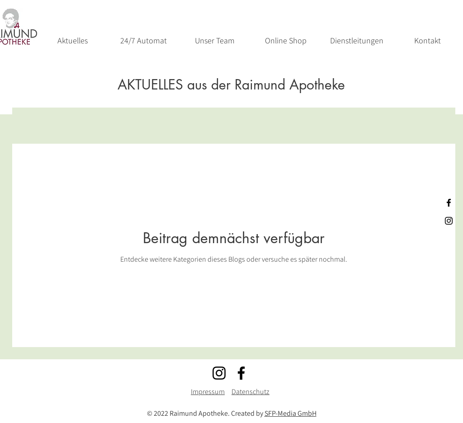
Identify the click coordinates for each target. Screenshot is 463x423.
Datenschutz (250, 391)
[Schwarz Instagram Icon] (449, 221)
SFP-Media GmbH (291, 413)
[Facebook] (241, 373)
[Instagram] (219, 373)
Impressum (208, 391)
